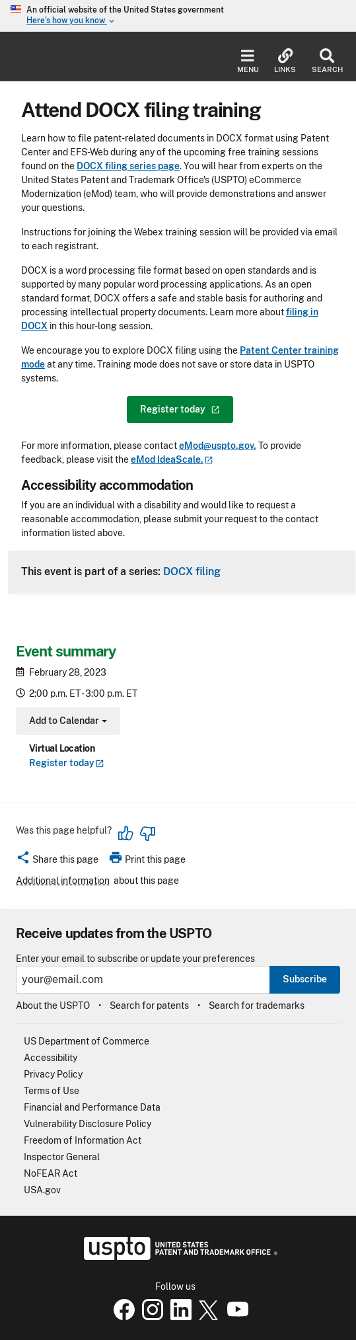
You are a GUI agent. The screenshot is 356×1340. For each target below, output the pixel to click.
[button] (57, 861)
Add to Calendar (66, 722)
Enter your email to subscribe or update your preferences (135, 959)
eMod (172, 459)
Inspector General (62, 1157)
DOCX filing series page (128, 166)
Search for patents (149, 1005)
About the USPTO (53, 1005)
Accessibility (50, 1057)
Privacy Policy (53, 1074)
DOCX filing (192, 571)
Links (285, 61)
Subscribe (305, 979)
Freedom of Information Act (82, 1140)
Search (327, 61)
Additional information (63, 880)
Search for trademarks (256, 1005)
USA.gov (42, 1190)
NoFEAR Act (50, 1173)
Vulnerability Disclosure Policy (87, 1124)
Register (66, 763)
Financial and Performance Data (92, 1107)
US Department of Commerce (86, 1041)
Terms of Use (51, 1090)
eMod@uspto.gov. (217, 445)
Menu (248, 61)
